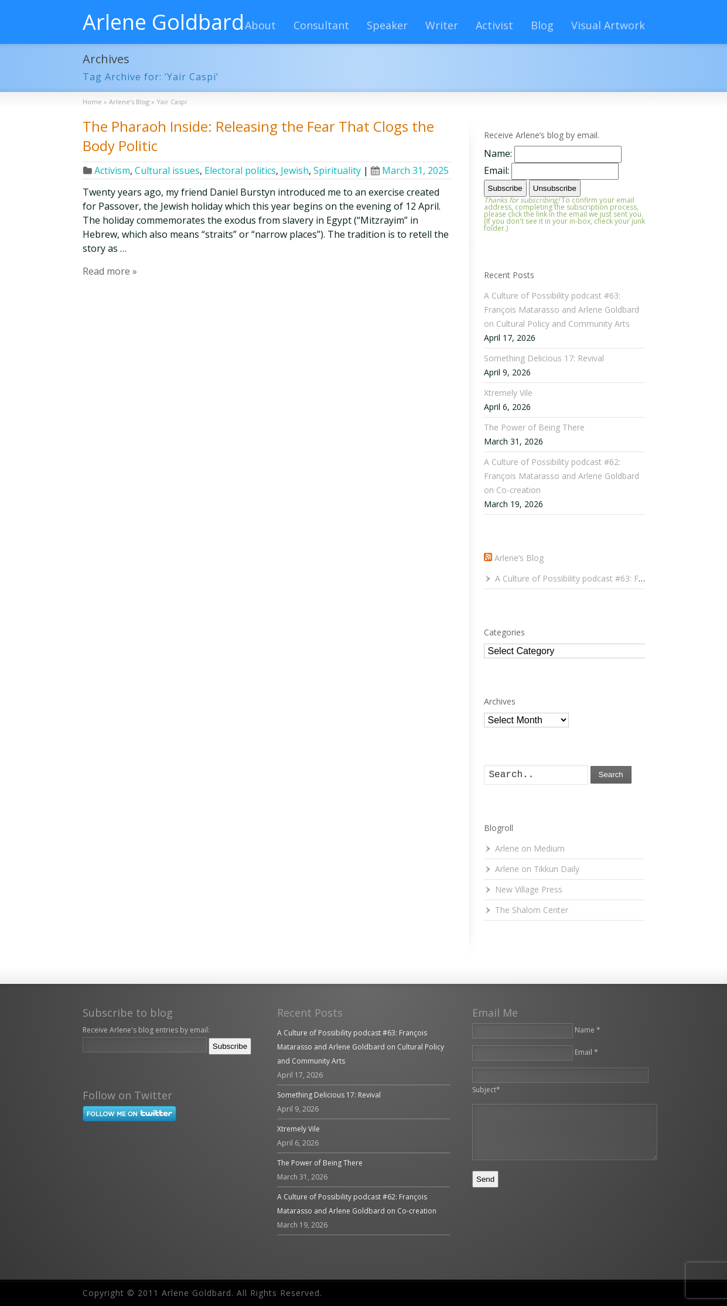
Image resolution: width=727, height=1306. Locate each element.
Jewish (295, 170)
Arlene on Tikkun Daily (537, 868)
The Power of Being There (534, 427)
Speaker (387, 25)
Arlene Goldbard (163, 22)
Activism (112, 170)
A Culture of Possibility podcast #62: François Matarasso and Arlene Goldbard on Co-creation (561, 475)
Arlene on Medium (530, 848)
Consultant (321, 25)
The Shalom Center (531, 909)
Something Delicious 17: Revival (544, 358)
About (260, 25)
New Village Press (528, 889)
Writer (441, 25)
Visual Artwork (608, 25)
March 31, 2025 (410, 170)
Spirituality (337, 170)
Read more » (110, 271)
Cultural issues (167, 170)
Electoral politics (240, 170)
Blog (542, 25)
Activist (494, 25)
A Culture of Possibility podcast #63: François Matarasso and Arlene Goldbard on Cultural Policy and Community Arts (561, 309)
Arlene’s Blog (519, 557)
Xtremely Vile (508, 392)
